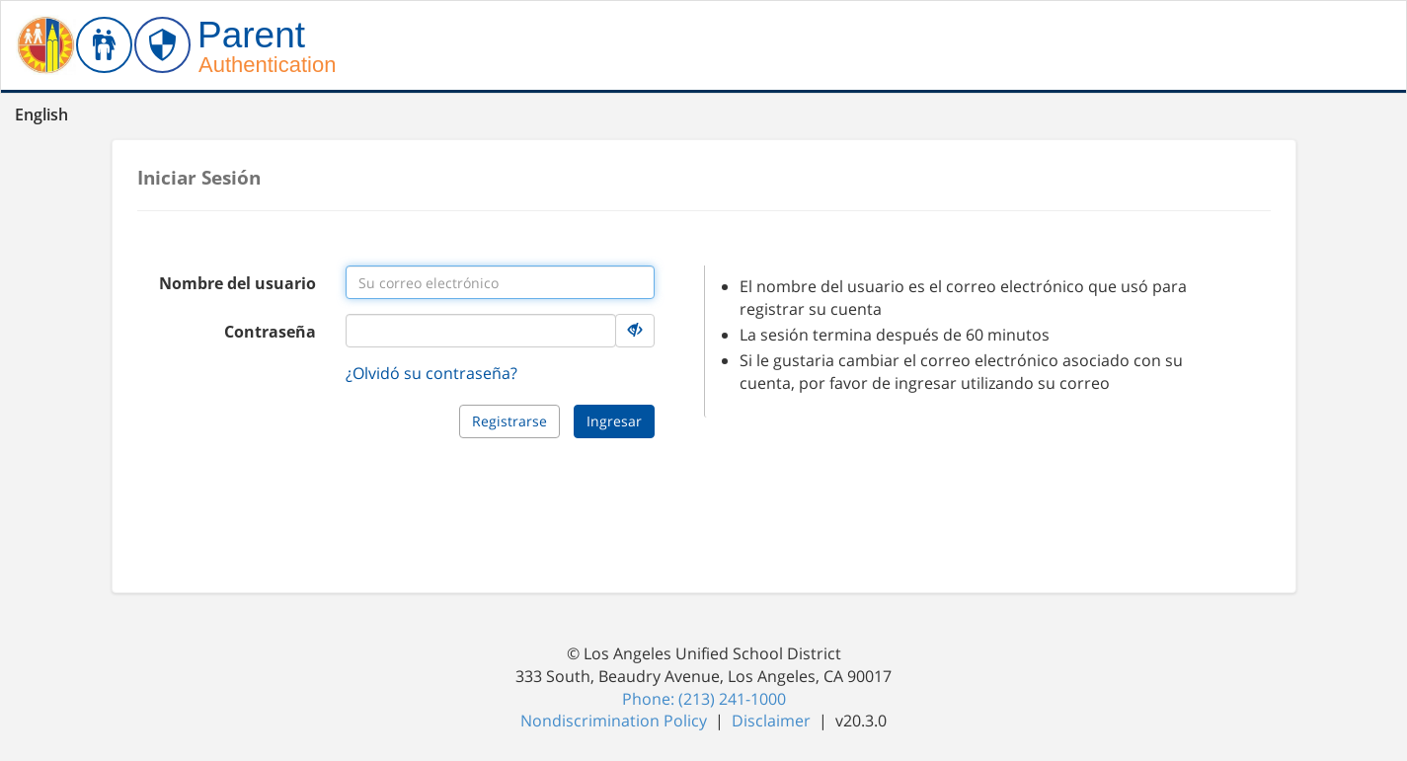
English (41, 114)
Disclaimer (773, 720)
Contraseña (270, 331)
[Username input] (501, 282)
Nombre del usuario (237, 283)
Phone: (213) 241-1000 (704, 699)
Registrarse (509, 421)
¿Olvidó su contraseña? (431, 373)
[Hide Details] (635, 330)
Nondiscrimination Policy (615, 720)
